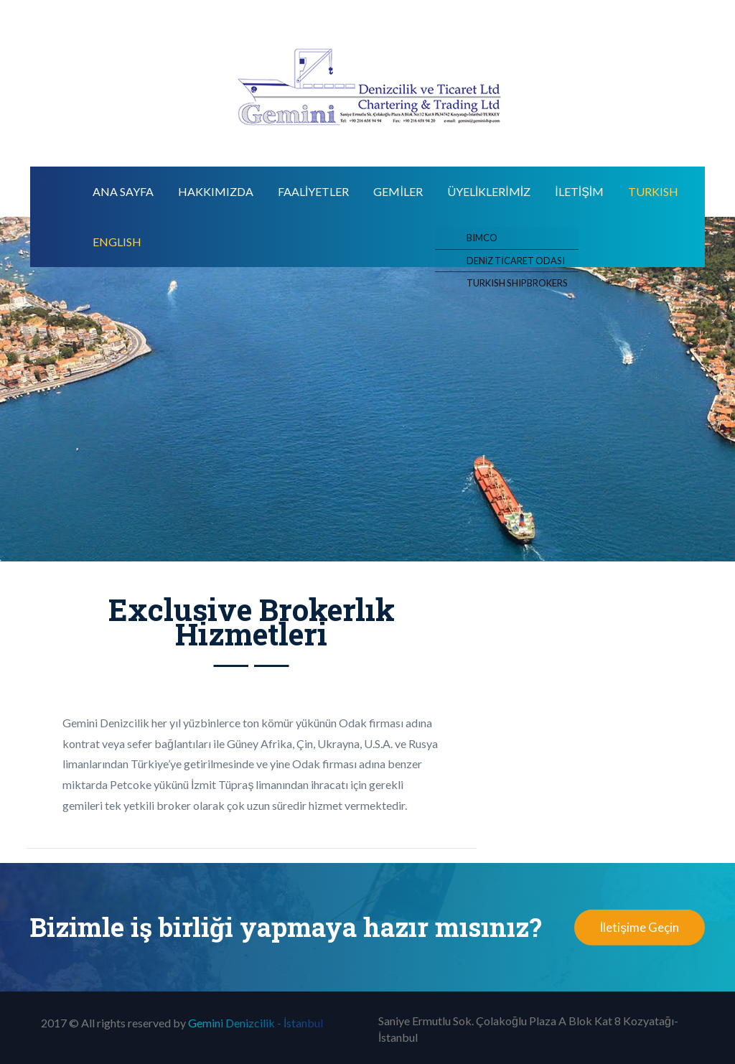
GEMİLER (397, 191)
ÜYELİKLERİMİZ (488, 191)
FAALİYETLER (313, 191)
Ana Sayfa (123, 191)
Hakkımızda (215, 191)
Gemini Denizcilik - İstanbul (255, 1023)
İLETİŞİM (579, 191)
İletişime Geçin (639, 927)
